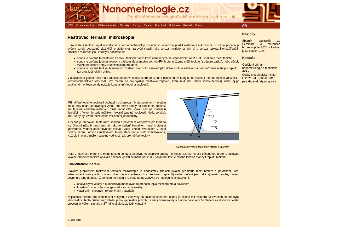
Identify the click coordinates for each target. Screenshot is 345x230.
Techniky (124, 25)
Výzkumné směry (107, 25)
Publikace (174, 25)
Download (160, 25)
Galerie (147, 25)
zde (261, 50)
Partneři (187, 25)
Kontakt (199, 25)
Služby (136, 25)
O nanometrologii (85, 25)
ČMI (70, 25)
